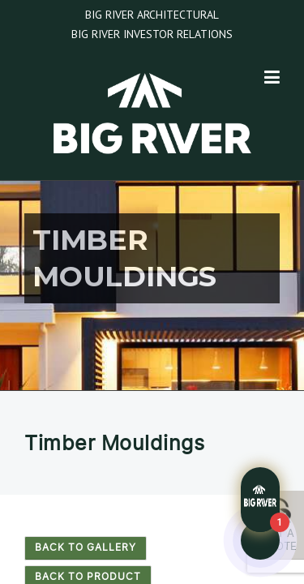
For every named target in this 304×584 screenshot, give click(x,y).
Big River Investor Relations (152, 34)
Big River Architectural (152, 14)
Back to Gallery (85, 547)
